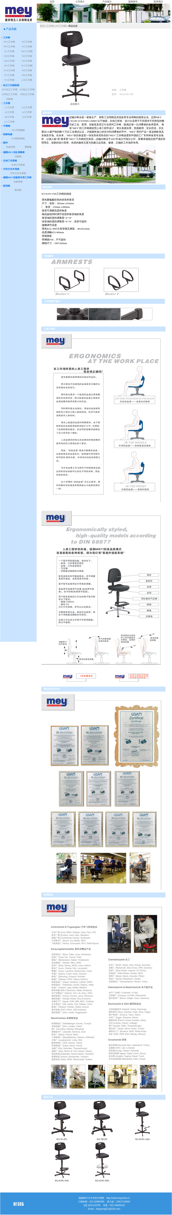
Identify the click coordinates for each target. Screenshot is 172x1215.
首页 (52, 1)
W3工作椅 (9, 80)
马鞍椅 (9, 99)
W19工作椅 (9, 70)
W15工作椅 (26, 65)
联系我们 (158, 1)
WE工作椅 (9, 56)
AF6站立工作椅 (9, 94)
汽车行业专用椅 (18, 173)
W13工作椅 (9, 41)
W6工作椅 (27, 75)
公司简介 (80, 1)
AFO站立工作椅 (10, 89)
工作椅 (50, 26)
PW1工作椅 (27, 51)
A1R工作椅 (27, 80)
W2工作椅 (9, 65)
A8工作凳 (9, 117)
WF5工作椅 (9, 46)
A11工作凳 (9, 121)
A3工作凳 (27, 112)
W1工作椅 (9, 51)
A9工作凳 (27, 117)
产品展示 (107, 1)
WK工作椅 (9, 61)
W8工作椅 (27, 56)
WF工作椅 (27, 41)
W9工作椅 (27, 70)
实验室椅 (18, 181)
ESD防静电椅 (18, 138)
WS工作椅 (27, 61)
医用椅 (18, 190)
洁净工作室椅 (18, 165)
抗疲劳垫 (10, 147)
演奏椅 (18, 156)
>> (5, 37)
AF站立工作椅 (27, 94)
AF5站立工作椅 (27, 89)
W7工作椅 (9, 75)
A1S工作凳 (26, 107)
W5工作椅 (27, 46)
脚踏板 (28, 147)
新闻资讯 (132, 1)
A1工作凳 (9, 107)
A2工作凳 (9, 112)
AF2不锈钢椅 (18, 130)
